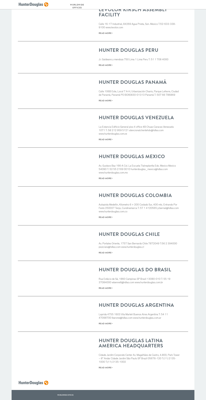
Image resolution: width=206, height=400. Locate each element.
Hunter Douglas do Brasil (135, 269)
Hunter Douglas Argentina (136, 305)
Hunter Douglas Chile (129, 234)
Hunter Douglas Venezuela (136, 117)
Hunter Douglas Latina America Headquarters (131, 343)
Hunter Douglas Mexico (132, 156)
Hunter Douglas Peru (128, 50)
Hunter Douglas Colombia (135, 195)
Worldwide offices (77, 6)
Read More (105, 33)
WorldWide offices (65, 395)
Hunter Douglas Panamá (133, 82)
